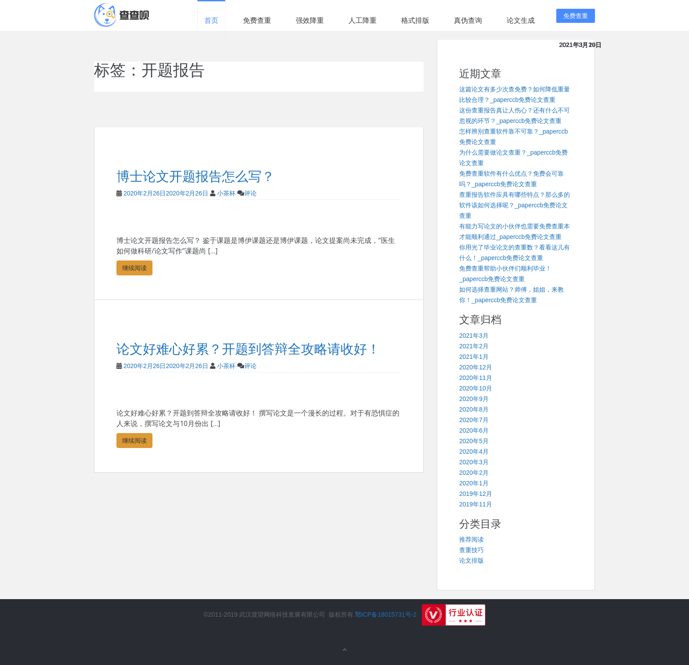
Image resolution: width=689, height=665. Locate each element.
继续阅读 (134, 268)
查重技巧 (471, 549)
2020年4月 (474, 451)
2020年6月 (474, 430)
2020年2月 (474, 472)
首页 (211, 20)
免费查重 (257, 20)
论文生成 (521, 20)
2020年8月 (474, 409)
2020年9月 (474, 398)
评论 (250, 193)
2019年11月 (475, 504)
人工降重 (362, 20)
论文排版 (471, 560)
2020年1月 (474, 483)
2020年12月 (475, 367)
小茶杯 (226, 193)
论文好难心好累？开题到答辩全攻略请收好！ (248, 349)
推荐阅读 (471, 539)
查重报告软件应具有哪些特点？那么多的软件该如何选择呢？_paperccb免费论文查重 (514, 205)
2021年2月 (474, 346)
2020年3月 (474, 462)
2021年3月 (474, 335)
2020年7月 (474, 419)
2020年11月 (475, 377)
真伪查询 (468, 20)
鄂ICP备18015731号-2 (386, 614)
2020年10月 (475, 388)
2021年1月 (474, 356)
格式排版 (415, 20)
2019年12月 (475, 493)
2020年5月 (474, 441)
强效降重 (310, 20)
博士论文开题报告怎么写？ (195, 176)
